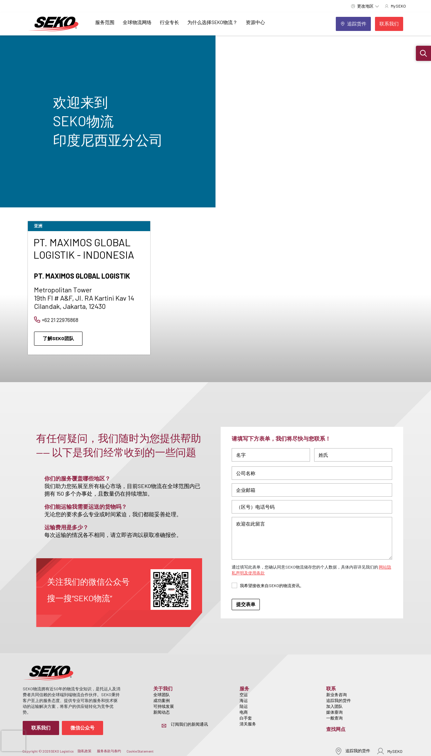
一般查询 (334, 717)
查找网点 (335, 729)
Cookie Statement (140, 751)
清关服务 (248, 723)
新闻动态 (161, 712)
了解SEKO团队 (58, 338)
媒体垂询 (334, 712)
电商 (244, 712)
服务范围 (104, 22)
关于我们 (163, 688)
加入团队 (334, 706)
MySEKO (389, 751)
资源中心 (255, 22)
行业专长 (169, 22)
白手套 (246, 717)
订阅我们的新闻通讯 (189, 724)
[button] (423, 53)
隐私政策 (84, 751)
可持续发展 (163, 706)
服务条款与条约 (109, 751)
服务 (244, 688)
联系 (331, 688)
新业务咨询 (336, 694)
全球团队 (161, 694)
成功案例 (161, 700)
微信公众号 (82, 728)
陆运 (244, 706)
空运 (244, 694)
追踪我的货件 (338, 700)
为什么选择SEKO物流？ (212, 22)
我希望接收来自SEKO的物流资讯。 (272, 585)
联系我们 (41, 728)
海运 (244, 700)
